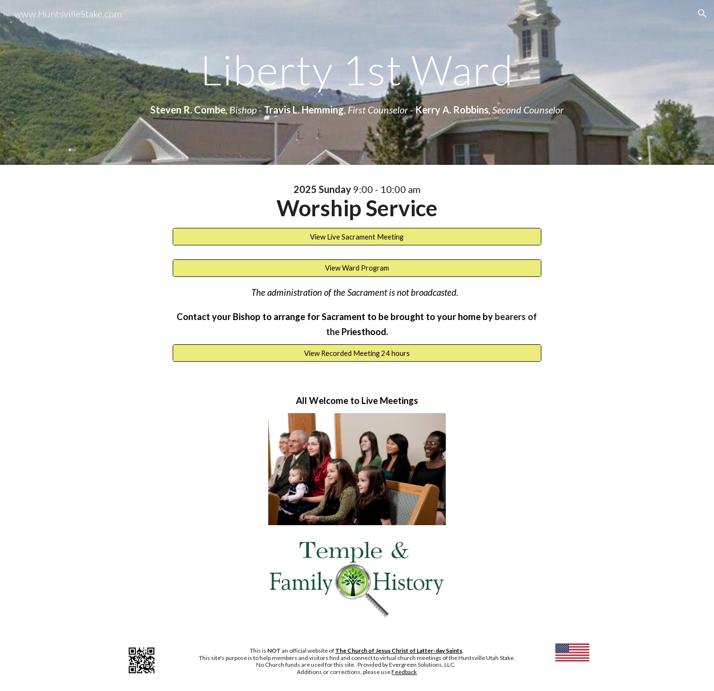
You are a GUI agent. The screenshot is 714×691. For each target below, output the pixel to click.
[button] (702, 13)
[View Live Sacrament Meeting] (357, 236)
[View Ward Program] (357, 268)
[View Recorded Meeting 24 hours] (357, 353)
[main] (357, 69)
